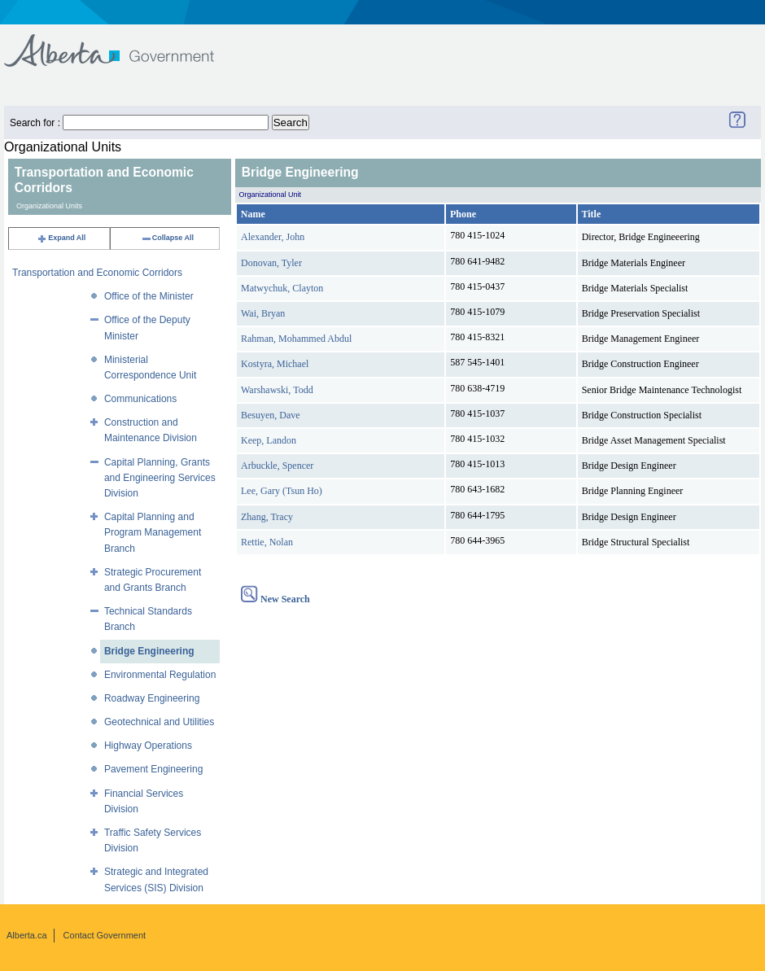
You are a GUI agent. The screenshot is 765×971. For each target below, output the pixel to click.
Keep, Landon (268, 440)
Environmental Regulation (160, 674)
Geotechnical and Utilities (159, 722)
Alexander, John (272, 237)
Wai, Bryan (263, 313)
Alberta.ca (27, 935)
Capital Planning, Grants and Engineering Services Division (160, 478)
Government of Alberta (122, 42)
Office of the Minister (149, 296)
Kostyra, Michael (274, 364)
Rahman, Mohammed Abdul (296, 338)
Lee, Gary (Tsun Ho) (281, 490)
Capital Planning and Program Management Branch (152, 532)
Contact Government (104, 935)
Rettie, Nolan (267, 542)
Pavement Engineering (153, 769)
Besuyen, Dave (270, 415)
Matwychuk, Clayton (282, 288)
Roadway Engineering (151, 698)
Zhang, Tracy (267, 517)
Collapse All (167, 238)
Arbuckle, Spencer (277, 465)
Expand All (61, 238)
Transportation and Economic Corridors (97, 272)
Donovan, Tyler (271, 263)
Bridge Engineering (149, 651)
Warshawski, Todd (277, 390)
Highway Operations (148, 745)
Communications (140, 399)
